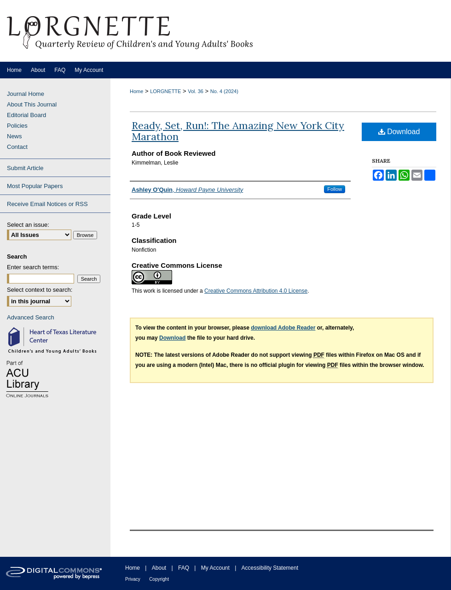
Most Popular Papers (35, 186)
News (14, 136)
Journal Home (25, 93)
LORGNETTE (165, 91)
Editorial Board (26, 115)
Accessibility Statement (270, 568)
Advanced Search (30, 317)
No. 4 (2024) (224, 91)
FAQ (183, 568)
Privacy (132, 579)
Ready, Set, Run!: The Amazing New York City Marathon (238, 131)
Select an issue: (28, 224)
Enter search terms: (33, 267)
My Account (215, 568)
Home (136, 91)
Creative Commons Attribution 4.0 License (255, 291)
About (159, 568)
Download (399, 132)
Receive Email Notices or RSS (47, 204)
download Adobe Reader (283, 327)
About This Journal (32, 104)
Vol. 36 (195, 91)
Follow (334, 189)
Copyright (159, 579)
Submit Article (25, 168)
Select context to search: (39, 289)
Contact (17, 146)
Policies (17, 125)
